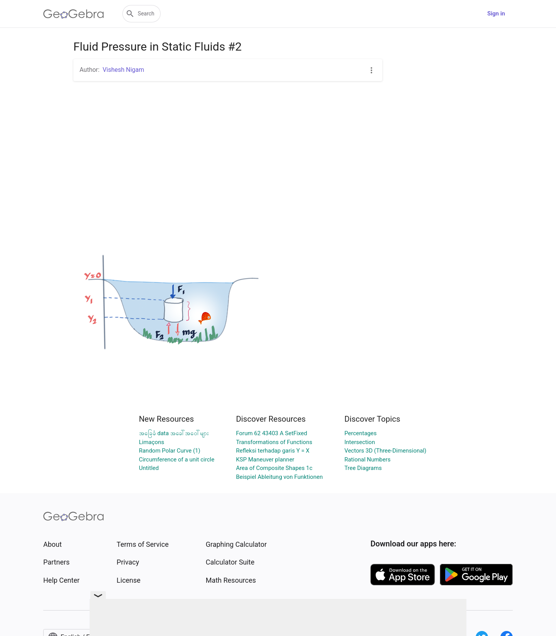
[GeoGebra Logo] (73, 14)
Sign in (496, 13)
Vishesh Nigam (123, 69)
